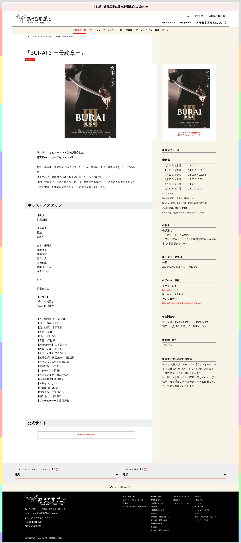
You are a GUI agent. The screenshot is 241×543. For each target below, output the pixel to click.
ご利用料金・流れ (157, 504)
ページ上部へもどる (122, 487)
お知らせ (197, 497)
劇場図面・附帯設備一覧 (160, 517)
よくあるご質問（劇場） (160, 521)
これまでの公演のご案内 (133, 469)
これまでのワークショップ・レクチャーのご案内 (35, 469)
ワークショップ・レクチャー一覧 (103, 30)
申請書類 (154, 514)
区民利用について (157, 511)
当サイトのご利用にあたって (205, 517)
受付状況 (154, 507)
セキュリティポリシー (202, 511)
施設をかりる (182, 22)
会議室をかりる (156, 524)
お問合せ (197, 514)
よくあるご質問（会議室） (161, 531)
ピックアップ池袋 (201, 521)
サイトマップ (199, 507)
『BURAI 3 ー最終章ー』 (86, 434)
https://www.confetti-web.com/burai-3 (183, 303)
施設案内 (176, 501)
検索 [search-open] (188, 16)
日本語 (211, 16)
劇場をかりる (156, 501)
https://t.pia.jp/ (170, 290)
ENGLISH (221, 16)
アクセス (199, 16)
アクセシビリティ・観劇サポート (155, 30)
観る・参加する (159, 22)
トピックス (198, 501)
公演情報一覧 (74, 30)
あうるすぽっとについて (211, 22)
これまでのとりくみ (181, 504)
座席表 (129, 30)
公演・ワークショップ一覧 (133, 501)
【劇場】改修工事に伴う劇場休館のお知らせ (120, 6)
